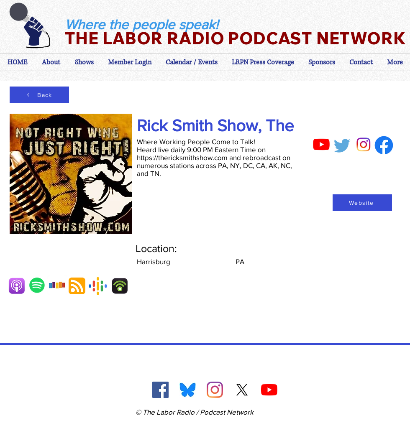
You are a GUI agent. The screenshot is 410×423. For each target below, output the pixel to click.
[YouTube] (269, 390)
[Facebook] (160, 390)
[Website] (362, 202)
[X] (242, 390)
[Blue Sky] (187, 390)
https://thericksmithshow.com (182, 157)
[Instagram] (215, 390)
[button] (130, 62)
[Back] (39, 95)
